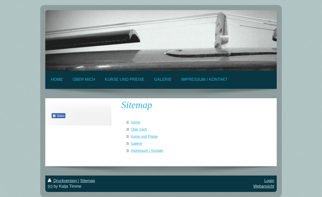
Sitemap (87, 181)
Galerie (136, 143)
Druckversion (63, 181)
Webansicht (263, 186)
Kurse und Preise (144, 136)
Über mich (139, 129)
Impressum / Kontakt (147, 151)
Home (135, 122)
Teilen (58, 116)
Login (269, 181)
